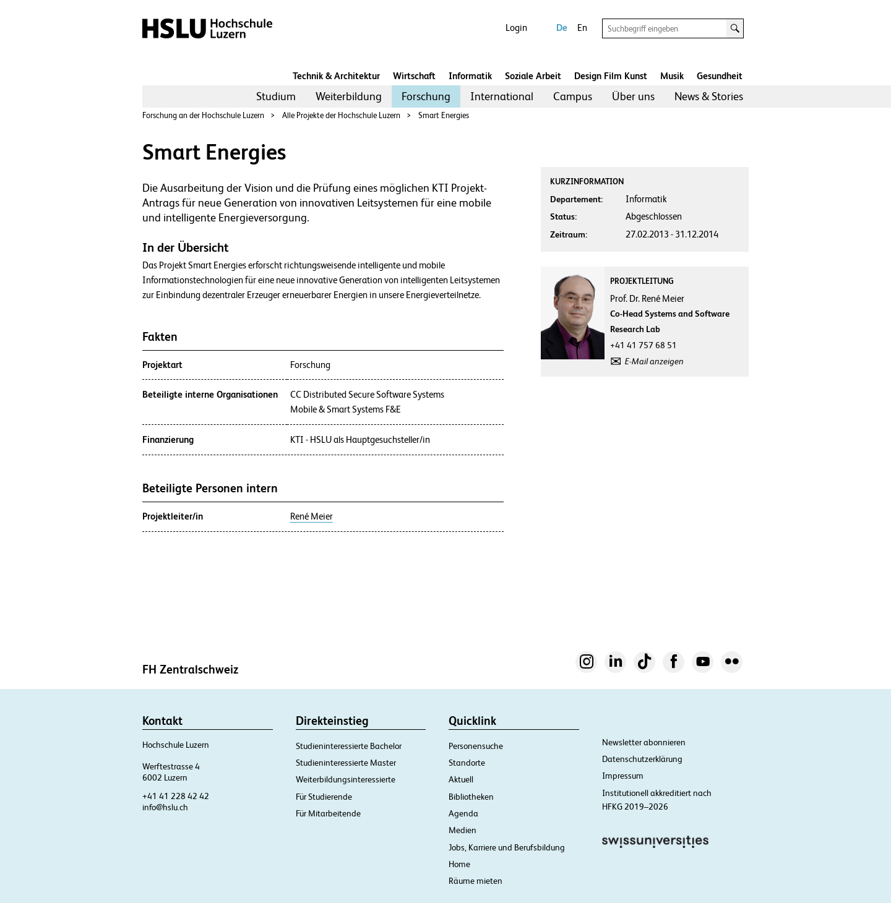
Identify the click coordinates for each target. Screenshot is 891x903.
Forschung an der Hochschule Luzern (203, 115)
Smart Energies (443, 115)
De (561, 27)
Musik (672, 76)
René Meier (311, 516)
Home (459, 864)
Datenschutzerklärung (642, 759)
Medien (462, 830)
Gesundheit (719, 76)
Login (516, 27)
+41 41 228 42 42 (175, 796)
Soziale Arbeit (533, 76)
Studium (276, 96)
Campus (572, 96)
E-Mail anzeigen (654, 361)
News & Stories (708, 96)
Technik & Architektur (336, 76)
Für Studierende (324, 797)
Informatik (470, 76)
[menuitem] (276, 96)
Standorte (467, 763)
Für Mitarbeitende (328, 813)
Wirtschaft (414, 76)
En (582, 27)
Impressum (623, 776)
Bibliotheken (471, 797)
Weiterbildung (349, 96)
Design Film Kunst (610, 76)
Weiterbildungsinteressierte (345, 779)
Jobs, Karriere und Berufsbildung (507, 847)
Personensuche (476, 746)
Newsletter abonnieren (644, 742)
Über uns (633, 96)
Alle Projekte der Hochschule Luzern (341, 115)
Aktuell (461, 779)
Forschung (426, 96)
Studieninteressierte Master (346, 763)
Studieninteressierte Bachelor (349, 746)
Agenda (463, 813)
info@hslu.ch (165, 807)
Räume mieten (475, 881)
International (501, 96)
